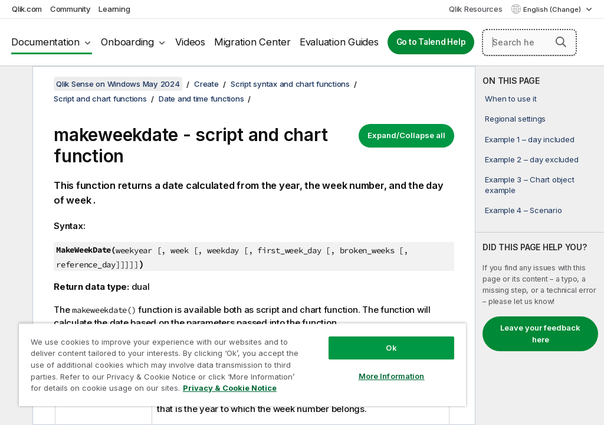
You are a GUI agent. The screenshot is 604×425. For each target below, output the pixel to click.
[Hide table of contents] (15, 84)
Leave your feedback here (540, 333)
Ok (391, 347)
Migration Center (252, 42)
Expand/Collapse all (406, 135)
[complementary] (539, 245)
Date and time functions (201, 98)
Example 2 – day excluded (531, 159)
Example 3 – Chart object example (529, 185)
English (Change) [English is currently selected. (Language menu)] (553, 9)
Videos (190, 42)
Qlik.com (27, 9)
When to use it (511, 98)
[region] (242, 364)
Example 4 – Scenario (523, 210)
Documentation (45, 42)
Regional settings (515, 118)
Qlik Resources (476, 9)
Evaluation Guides (339, 42)
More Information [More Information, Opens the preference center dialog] (392, 376)
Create (206, 84)
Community (70, 9)
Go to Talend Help (431, 42)
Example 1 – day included (529, 139)
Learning (114, 9)
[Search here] (529, 42)
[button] (561, 42)
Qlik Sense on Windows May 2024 (118, 84)
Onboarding (127, 42)
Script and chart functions (100, 98)
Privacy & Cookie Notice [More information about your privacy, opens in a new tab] (230, 388)
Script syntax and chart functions (290, 84)
